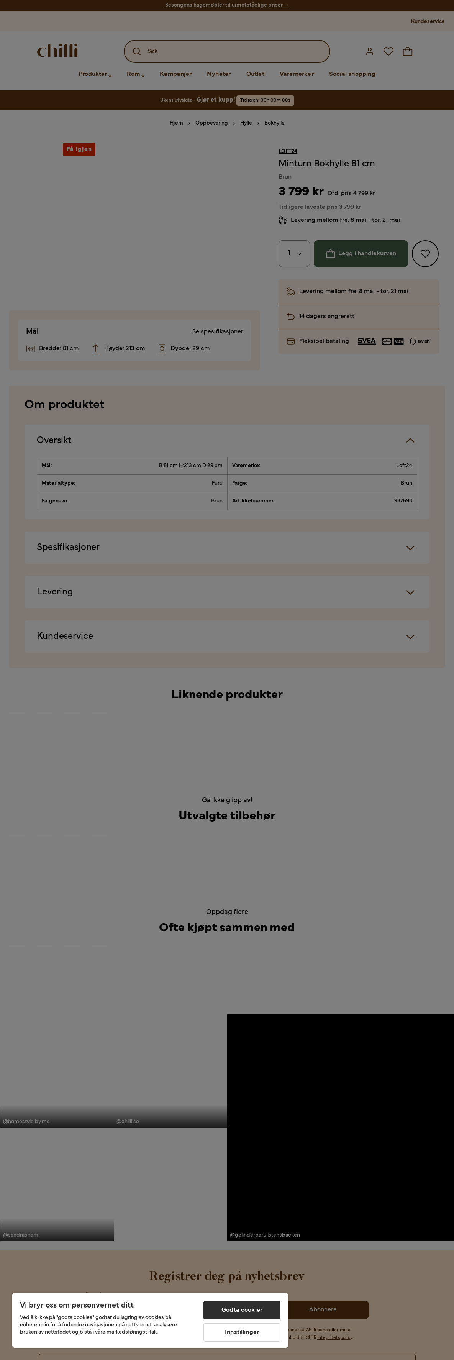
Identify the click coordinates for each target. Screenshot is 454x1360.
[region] (150, 1320)
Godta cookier (241, 1310)
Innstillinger (242, 1332)
